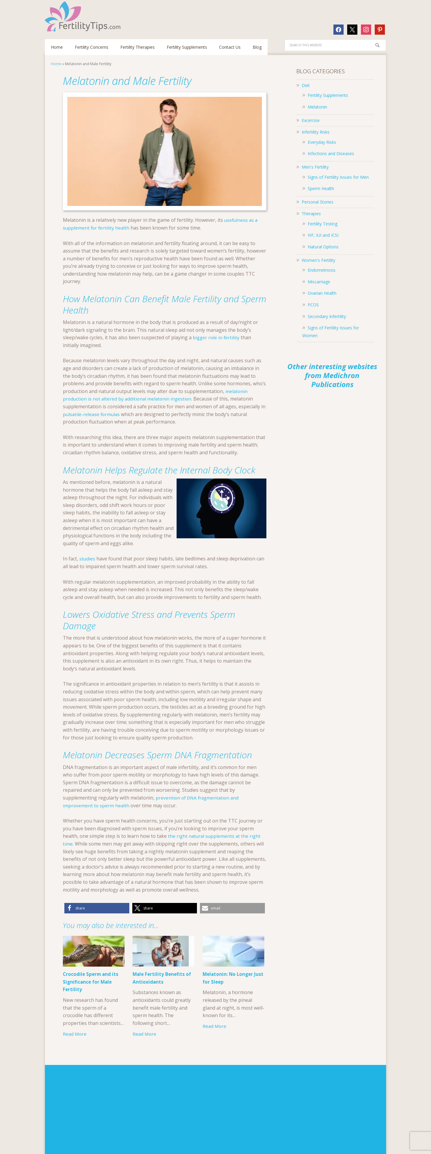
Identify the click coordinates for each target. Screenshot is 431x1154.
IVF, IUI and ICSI (323, 235)
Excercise (311, 120)
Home (56, 63)
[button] (96, 908)
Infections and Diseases (331, 153)
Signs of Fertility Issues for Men (338, 177)
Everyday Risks (322, 142)
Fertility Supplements (328, 95)
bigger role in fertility (217, 337)
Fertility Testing (322, 224)
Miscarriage (319, 282)
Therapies (311, 213)
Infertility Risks (316, 132)
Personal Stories (317, 202)
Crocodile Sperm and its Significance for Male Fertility (91, 982)
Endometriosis (322, 270)
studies (87, 558)
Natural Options (323, 247)
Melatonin (317, 107)
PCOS (313, 305)
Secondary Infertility (327, 316)
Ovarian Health (322, 293)
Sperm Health (321, 188)
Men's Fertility (315, 167)
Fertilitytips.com (84, 16)
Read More (75, 1034)
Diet (306, 85)
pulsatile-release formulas (92, 414)
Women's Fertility (318, 260)
